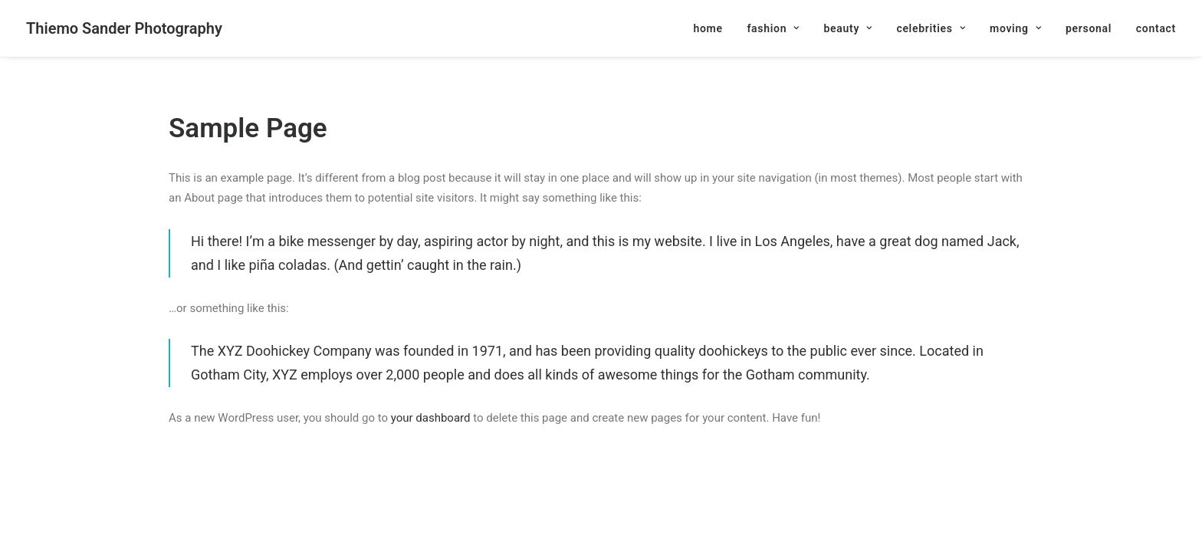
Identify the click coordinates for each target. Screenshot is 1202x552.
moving (1015, 28)
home (707, 28)
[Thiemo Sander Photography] (124, 28)
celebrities (930, 28)
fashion (773, 28)
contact (1156, 28)
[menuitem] (713, 28)
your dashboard (431, 418)
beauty (847, 28)
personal (1089, 28)
